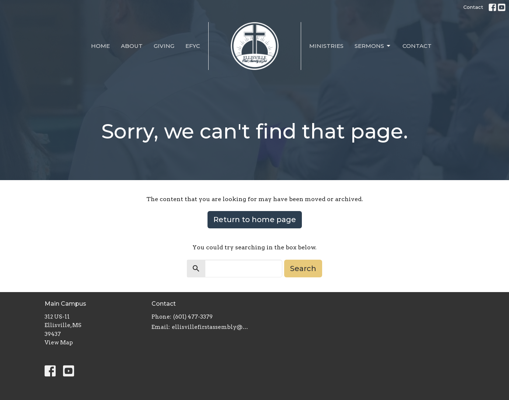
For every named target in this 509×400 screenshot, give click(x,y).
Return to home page (254, 219)
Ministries (326, 45)
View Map (59, 342)
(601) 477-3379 (193, 316)
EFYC (192, 45)
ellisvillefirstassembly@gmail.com (211, 327)
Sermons (373, 46)
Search (303, 268)
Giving (164, 45)
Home (100, 45)
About (132, 45)
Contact (473, 7)
